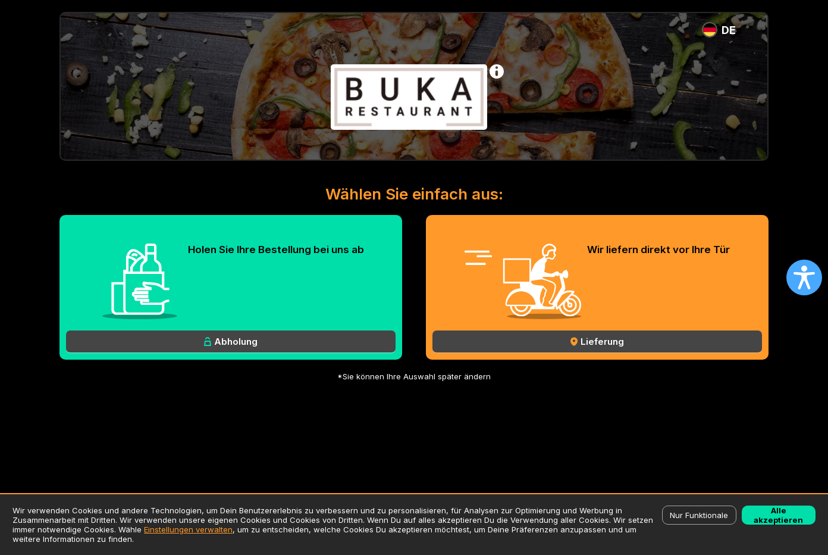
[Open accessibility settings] (804, 277)
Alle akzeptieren (778, 515)
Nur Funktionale (699, 515)
